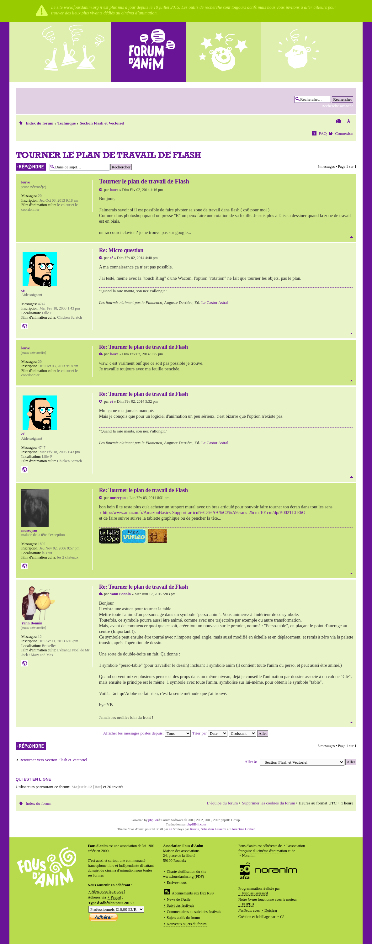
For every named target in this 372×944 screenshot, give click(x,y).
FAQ (323, 133)
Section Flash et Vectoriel (102, 123)
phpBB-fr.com (196, 824)
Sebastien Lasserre (213, 829)
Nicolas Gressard (255, 893)
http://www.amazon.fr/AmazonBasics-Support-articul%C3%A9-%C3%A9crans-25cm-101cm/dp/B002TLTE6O (204, 512)
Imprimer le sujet (338, 121)
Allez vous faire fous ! (108, 891)
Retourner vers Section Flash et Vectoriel (53, 759)
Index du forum (40, 123)
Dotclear (270, 910)
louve (114, 190)
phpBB (153, 820)
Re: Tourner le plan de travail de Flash (143, 347)
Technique (66, 123)
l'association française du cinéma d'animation (271, 848)
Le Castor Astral (214, 302)
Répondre (31, 167)
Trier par (209, 733)
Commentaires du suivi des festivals (194, 912)
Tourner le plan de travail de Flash (108, 154)
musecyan (118, 498)
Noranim (249, 855)
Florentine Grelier (242, 829)
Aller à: (251, 761)
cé (111, 258)
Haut (351, 237)
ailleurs (320, 7)
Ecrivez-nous (177, 882)
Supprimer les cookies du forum (268, 803)
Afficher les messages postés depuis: (147, 733)
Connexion (344, 133)
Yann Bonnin (120, 594)
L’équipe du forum (222, 803)
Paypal (116, 897)
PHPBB (248, 904)
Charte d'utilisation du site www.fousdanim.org (184, 874)
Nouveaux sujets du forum (187, 924)
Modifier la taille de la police (348, 121)
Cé (282, 917)
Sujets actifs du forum (183, 917)
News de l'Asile (178, 899)
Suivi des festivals (180, 905)
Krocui (194, 829)
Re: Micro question (121, 250)
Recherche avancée (337, 105)
